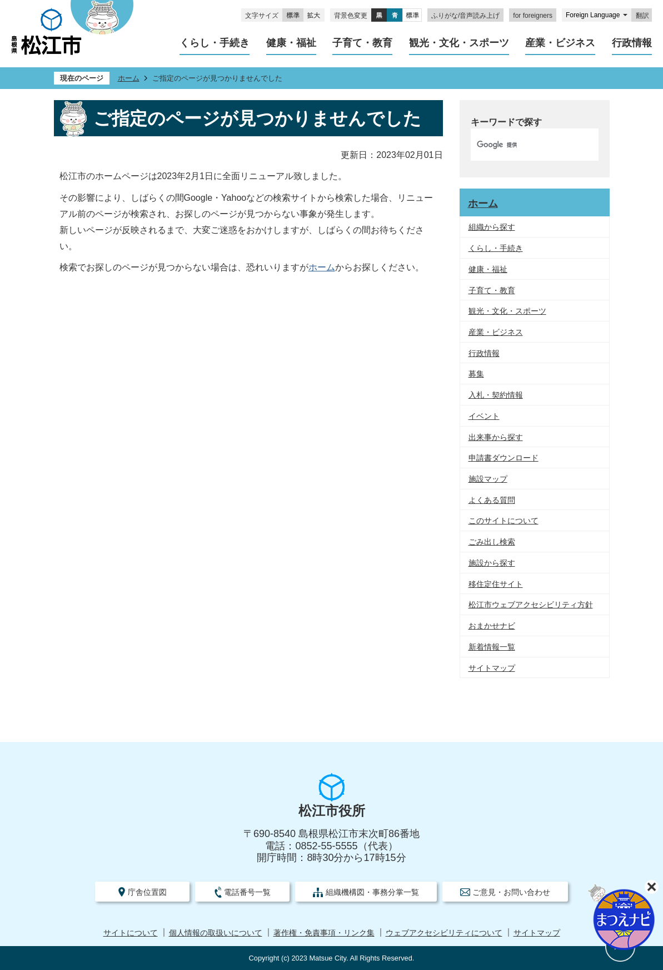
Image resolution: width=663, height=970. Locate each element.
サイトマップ (537, 933)
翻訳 (642, 15)
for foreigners (532, 15)
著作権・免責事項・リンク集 (324, 933)
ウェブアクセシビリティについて (444, 933)
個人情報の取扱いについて (215, 933)
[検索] (523, 145)
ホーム (128, 78)
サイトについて (130, 933)
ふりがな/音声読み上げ (465, 15)
